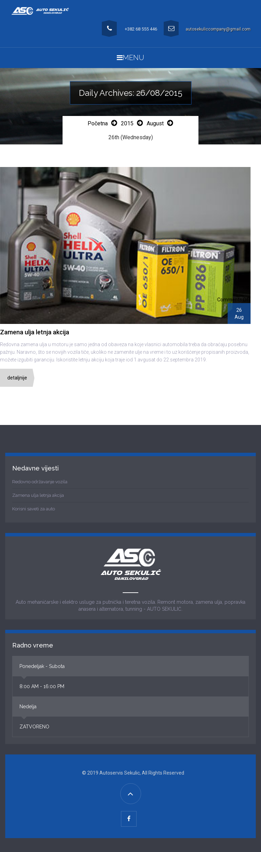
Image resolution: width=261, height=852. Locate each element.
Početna (98, 123)
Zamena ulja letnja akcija (38, 495)
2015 (127, 123)
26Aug (239, 313)
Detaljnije (17, 378)
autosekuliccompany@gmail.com (218, 29)
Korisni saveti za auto (33, 508)
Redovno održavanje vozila (39, 481)
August (155, 123)
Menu (130, 57)
